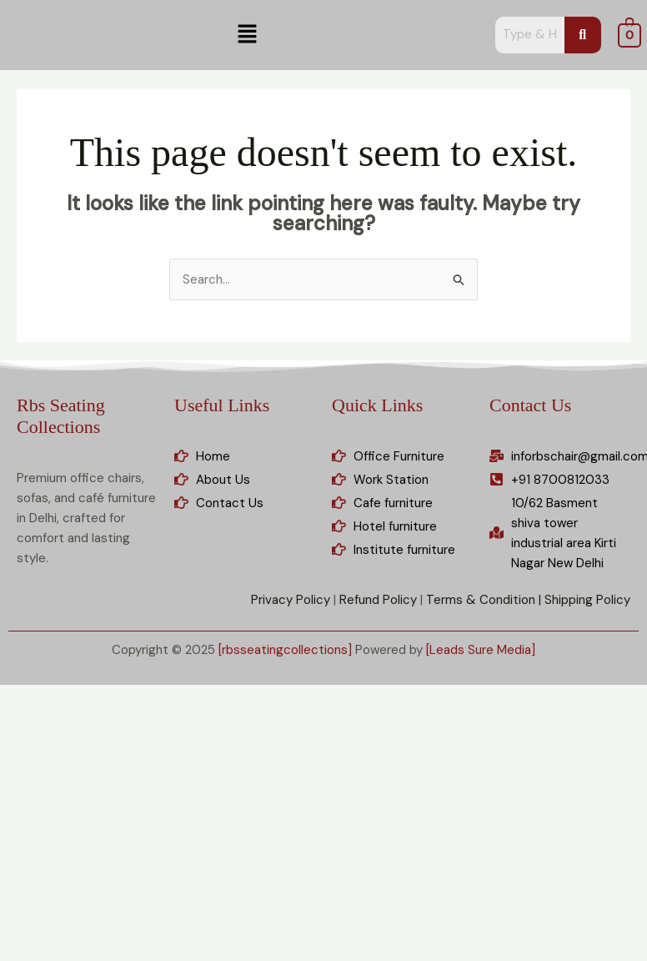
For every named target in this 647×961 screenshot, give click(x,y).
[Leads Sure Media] (480, 650)
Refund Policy (378, 599)
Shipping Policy (587, 599)
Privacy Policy (290, 599)
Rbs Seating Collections (61, 416)
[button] (247, 35)
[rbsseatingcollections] (285, 650)
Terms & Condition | (483, 599)
